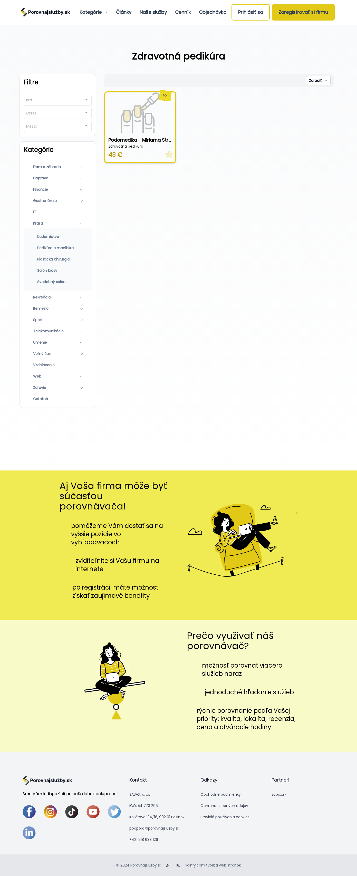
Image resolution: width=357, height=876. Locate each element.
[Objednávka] (212, 12)
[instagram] (50, 811)
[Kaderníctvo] (57, 236)
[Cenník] (183, 12)
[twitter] (114, 811)
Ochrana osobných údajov (224, 805)
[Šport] (57, 319)
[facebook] (29, 811)
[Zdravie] (57, 387)
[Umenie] (57, 342)
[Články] (123, 12)
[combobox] (58, 100)
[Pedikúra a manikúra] (57, 248)
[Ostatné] (57, 398)
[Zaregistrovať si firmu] (303, 12)
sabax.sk (279, 794)
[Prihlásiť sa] (250, 12)
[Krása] (57, 223)
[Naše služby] (153, 12)
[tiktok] (71, 811)
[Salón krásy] (57, 270)
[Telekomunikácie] (57, 331)
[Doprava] (57, 178)
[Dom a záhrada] (57, 166)
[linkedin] (29, 833)
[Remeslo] (57, 308)
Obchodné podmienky (220, 794)
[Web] (57, 376)
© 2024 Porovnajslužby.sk (138, 865)
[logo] (45, 12)
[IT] (57, 212)
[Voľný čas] (57, 353)
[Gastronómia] (57, 200)
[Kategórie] (93, 12)
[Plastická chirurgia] (57, 259)
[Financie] (57, 189)
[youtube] (93, 811)
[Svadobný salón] (57, 281)
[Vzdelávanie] (57, 365)
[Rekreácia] (57, 297)
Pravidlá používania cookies (224, 817)
